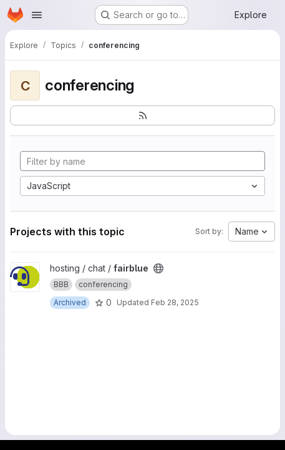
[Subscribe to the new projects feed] (142, 115)
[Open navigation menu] (37, 15)
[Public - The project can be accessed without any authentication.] (158, 268)
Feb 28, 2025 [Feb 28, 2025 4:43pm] (175, 302)
